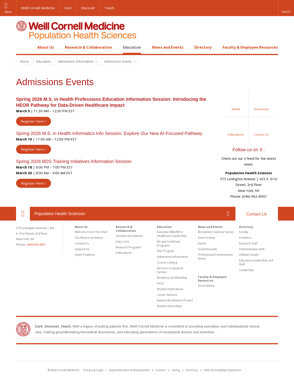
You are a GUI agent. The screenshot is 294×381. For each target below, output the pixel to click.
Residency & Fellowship (172, 278)
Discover (88, 8)
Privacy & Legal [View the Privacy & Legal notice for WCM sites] (93, 370)
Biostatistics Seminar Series (215, 232)
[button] (286, 8)
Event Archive (206, 238)
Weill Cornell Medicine (38, 8)
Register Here (32, 121)
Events (202, 243)
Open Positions (85, 255)
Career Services (167, 295)
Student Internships (169, 306)
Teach (109, 8)
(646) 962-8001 (36, 244)
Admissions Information (172, 257)
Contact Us (256, 214)
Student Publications (170, 289)
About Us (45, 47)
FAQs (160, 283)
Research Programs (128, 247)
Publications (124, 253)
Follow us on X (247, 149)
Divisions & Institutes (129, 236)
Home (21, 47)
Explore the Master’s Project (175, 300)
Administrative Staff (251, 249)
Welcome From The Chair (91, 232)
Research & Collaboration (88, 47)
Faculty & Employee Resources (250, 47)
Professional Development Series (215, 257)
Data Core (122, 242)
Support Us (82, 249)
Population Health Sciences (59, 213)
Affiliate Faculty (249, 255)
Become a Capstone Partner (170, 270)
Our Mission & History (89, 238)
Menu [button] (8, 12)
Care (68, 8)
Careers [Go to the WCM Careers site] (160, 370)
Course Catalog (167, 262)
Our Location (23, 214)
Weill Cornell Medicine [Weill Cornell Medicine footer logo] (147, 353)
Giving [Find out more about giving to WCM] (176, 370)
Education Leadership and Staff (256, 262)
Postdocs (245, 238)
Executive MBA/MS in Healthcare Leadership (172, 234)
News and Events (167, 47)
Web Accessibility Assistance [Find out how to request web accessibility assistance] (222, 370)
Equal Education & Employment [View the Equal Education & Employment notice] (129, 370)
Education (132, 47)
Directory (203, 47)
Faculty (243, 232)
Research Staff (248, 243)
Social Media (206, 286)
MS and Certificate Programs (168, 243)
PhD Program (165, 251)
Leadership (246, 270)
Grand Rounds (207, 249)
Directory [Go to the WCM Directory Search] (192, 370)
